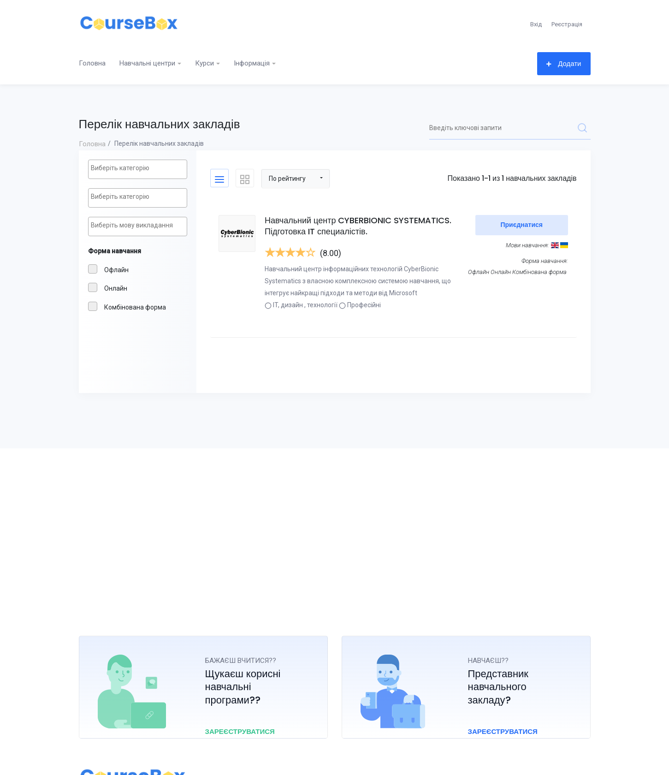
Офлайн (108, 269)
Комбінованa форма (127, 306)
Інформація (252, 63)
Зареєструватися (242, 731)
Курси (204, 63)
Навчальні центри (147, 63)
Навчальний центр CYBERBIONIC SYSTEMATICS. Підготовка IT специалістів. (359, 226)
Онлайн (107, 287)
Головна (92, 63)
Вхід (536, 24)
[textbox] (140, 168)
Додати (563, 63)
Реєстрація (566, 24)
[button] (295, 178)
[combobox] (137, 169)
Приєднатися (521, 224)
